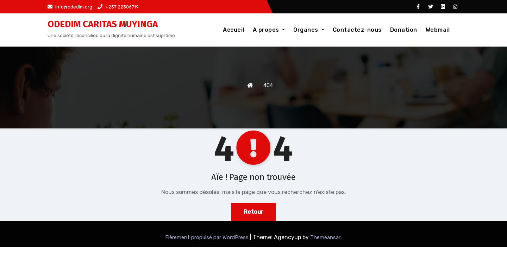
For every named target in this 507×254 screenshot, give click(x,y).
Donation (403, 29)
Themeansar (325, 237)
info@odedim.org (70, 7)
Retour (253, 211)
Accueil (233, 29)
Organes (308, 29)
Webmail (438, 29)
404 (268, 85)
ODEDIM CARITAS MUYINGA (103, 24)
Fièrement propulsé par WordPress (207, 237)
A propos (269, 29)
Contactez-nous (357, 29)
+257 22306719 (118, 7)
